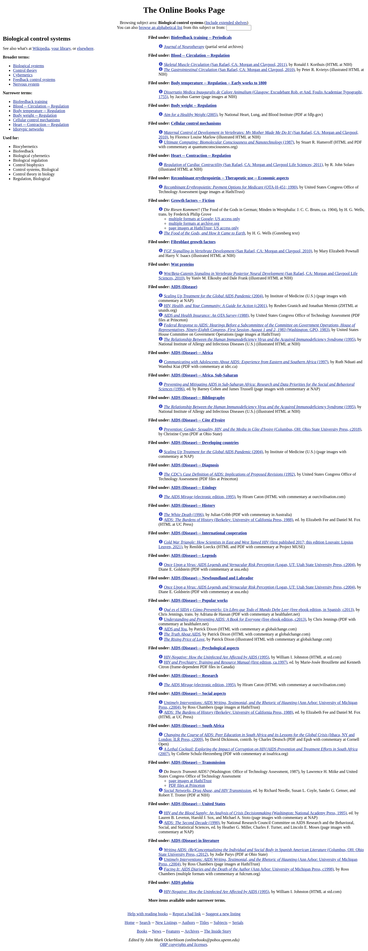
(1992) (229, 474)
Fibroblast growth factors (193, 242)
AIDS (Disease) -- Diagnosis (195, 465)
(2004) (213, 296)
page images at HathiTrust (190, 781)
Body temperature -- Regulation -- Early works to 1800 (219, 83)
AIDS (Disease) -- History (193, 505)
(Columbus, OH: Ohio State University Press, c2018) (262, 429)
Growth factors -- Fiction (193, 200)
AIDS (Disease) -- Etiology (193, 487)
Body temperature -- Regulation (39, 111)
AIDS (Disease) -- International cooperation (209, 533)
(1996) (183, 514)
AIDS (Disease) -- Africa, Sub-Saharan (204, 375)
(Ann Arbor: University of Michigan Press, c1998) (249, 869)
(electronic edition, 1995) (199, 497)
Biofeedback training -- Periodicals (201, 37)
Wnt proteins (182, 264)
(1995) (259, 339)
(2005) (190, 114)
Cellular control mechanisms (36, 120)
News (156, 931)
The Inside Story (217, 931)
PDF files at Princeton (187, 785)
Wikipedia (40, 48)
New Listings (166, 922)
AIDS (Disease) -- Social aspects (198, 693)
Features (173, 931)
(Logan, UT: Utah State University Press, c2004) (259, 564)
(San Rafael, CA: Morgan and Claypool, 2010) (229, 69)
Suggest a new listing (223, 914)
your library (61, 48)
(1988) (206, 315)
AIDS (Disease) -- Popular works (199, 600)
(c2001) (215, 305)
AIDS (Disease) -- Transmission (198, 762)
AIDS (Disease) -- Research (194, 675)
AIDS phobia (182, 882)
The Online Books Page (184, 10)
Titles (204, 922)
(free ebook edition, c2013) (235, 619)
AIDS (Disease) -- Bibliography (198, 397)
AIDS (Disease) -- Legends (193, 555)
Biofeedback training (30, 101)
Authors (188, 922)
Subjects (220, 922)
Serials (238, 922)
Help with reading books (148, 914)
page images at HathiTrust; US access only (204, 228)
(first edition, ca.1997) (225, 662)
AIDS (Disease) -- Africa (192, 352)
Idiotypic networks (28, 129)
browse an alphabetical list (160, 27)
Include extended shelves (226, 22)
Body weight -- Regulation (35, 115)
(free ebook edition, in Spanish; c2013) (259, 609)
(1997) (246, 362)
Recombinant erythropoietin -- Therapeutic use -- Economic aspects (230, 178)
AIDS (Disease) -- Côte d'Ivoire (198, 420)
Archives (192, 931)
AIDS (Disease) (184, 287)
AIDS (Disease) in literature (195, 840)
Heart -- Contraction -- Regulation (41, 124)
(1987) (229, 142)
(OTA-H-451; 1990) (230, 187)
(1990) (192, 822)
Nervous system (26, 84)
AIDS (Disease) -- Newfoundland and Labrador (212, 578)
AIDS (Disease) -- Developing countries (205, 442)
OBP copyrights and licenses (183, 944)
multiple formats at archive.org (194, 223)
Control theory (25, 70)
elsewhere (85, 48)
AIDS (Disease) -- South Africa (197, 725)
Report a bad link (186, 914)
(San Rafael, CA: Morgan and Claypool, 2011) (225, 64)
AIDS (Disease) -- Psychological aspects (205, 648)
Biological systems (28, 66)
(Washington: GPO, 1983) (256, 327)
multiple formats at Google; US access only (204, 219)
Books (142, 931)
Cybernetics (22, 75)
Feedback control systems (34, 79)
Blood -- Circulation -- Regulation (41, 106)
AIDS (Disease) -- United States (198, 804)
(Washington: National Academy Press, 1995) (255, 813)
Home (130, 922)
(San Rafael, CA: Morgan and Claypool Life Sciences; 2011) (243, 164)
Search (145, 922)
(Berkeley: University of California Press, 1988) (228, 520)
